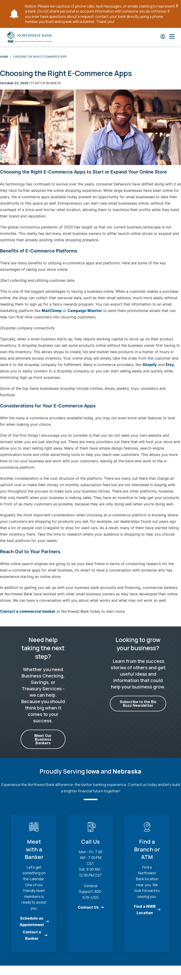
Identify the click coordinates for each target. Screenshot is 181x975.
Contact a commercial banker (27, 611)
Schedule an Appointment (32, 921)
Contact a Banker (32, 934)
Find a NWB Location (145, 909)
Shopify (150, 364)
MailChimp (52, 310)
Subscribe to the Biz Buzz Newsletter (137, 703)
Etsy (170, 364)
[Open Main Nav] (172, 37)
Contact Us (88, 907)
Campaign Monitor (85, 310)
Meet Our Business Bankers (43, 739)
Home (4, 56)
